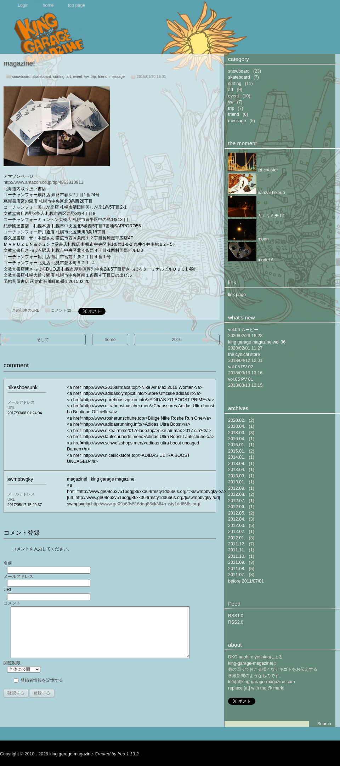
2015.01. (236, 451)
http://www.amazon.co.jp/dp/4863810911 (43, 182)
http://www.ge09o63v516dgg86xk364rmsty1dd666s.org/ (145, 503)
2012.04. (236, 519)
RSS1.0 (235, 615)
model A (251, 259)
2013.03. (236, 475)
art (69, 76)
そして (42, 339)
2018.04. (236, 426)
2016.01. (236, 444)
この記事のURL (25, 310)
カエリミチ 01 (256, 215)
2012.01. (236, 537)
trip (93, 76)
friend (103, 76)
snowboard (21, 76)
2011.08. (236, 568)
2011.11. (236, 549)
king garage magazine (71, 753)
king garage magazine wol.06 (256, 342)
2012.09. (236, 488)
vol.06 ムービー (243, 329)
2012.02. (236, 531)
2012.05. (236, 513)
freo (121, 753)
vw (86, 76)
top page (76, 5)
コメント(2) (61, 310)
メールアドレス (21, 402)
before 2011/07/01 (246, 581)
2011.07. (236, 574)
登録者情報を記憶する (42, 680)
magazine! (19, 63)
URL (11, 407)
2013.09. (236, 463)
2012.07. (236, 500)
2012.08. (236, 494)
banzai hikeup (256, 192)
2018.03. (236, 432)
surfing (58, 76)
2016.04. (236, 438)
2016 (177, 339)
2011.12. (236, 543)
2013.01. (236, 482)
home (48, 5)
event (77, 76)
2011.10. (236, 556)
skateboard (42, 76)
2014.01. (236, 457)
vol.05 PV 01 (240, 379)
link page (237, 294)
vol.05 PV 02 (240, 366)
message (117, 76)
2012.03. (236, 525)
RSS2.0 (235, 622)
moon (248, 239)
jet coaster (253, 170)
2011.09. (236, 562)
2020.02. (236, 420)
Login (23, 5)
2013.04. (236, 469)
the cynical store (244, 354)
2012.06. (236, 506)
